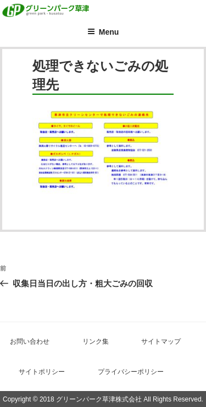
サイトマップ (161, 341)
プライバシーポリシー (131, 372)
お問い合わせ (29, 341)
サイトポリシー (42, 372)
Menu (103, 32)
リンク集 (95, 341)
